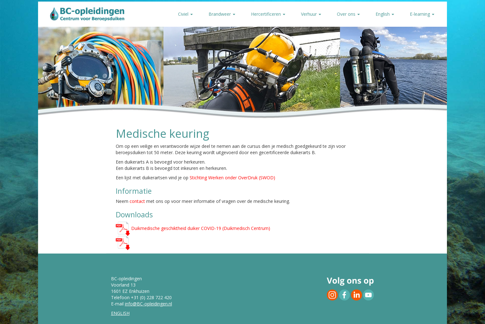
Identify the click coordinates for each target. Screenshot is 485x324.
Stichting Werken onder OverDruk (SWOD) (232, 178)
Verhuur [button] (311, 14)
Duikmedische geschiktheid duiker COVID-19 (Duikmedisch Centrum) (193, 228)
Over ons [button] (348, 14)
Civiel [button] (185, 14)
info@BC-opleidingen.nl (148, 304)
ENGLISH (120, 313)
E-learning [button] (422, 14)
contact (137, 201)
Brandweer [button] (222, 14)
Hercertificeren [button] (268, 14)
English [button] (385, 14)
